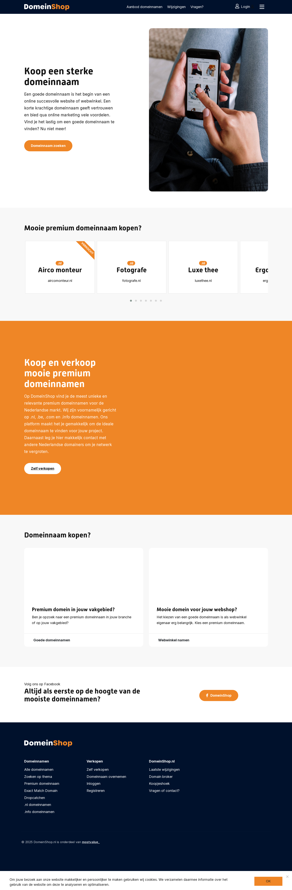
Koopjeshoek (159, 784)
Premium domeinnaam (41, 784)
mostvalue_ (91, 842)
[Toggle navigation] (261, 6)
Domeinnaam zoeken (49, 146)
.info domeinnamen (39, 812)
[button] (131, 300)
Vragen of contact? (164, 791)
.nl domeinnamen (37, 805)
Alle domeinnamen (38, 769)
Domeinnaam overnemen (106, 777)
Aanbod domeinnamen (144, 7)
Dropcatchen (34, 798)
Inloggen (93, 784)
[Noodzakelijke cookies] (287, 876)
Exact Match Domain (40, 791)
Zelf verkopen (43, 469)
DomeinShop (219, 696)
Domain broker (161, 777)
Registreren (96, 791)
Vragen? (196, 7)
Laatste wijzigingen (164, 769)
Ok (268, 881)
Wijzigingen (176, 7)
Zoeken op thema (38, 777)
